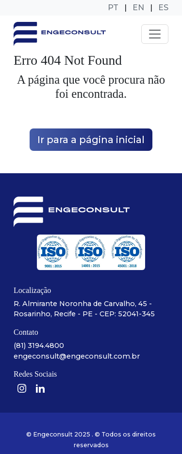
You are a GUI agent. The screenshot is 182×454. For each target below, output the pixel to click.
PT (113, 7)
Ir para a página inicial (91, 139)
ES (163, 7)
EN (138, 7)
